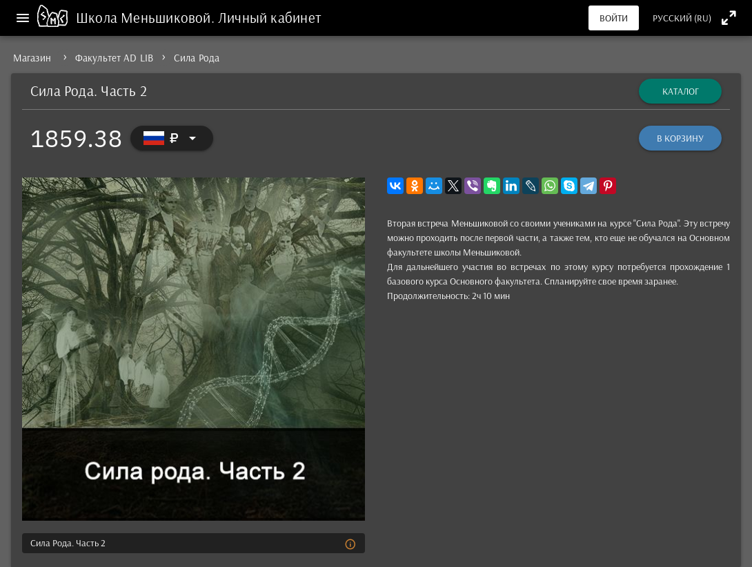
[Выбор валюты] (171, 138)
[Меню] (22, 17)
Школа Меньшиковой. (147, 17)
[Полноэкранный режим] (729, 17)
